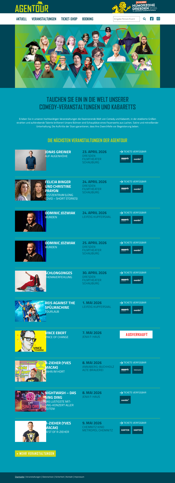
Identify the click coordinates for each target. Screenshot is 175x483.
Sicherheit (59, 476)
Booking (87, 19)
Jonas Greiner (58, 152)
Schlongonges (58, 273)
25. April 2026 (94, 242)
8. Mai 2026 (92, 362)
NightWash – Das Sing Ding (60, 395)
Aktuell (21, 19)
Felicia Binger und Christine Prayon (58, 186)
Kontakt (69, 476)
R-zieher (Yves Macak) (58, 365)
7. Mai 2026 (92, 332)
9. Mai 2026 (92, 423)
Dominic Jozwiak (60, 213)
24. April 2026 (94, 181)
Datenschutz (47, 476)
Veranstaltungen (44, 19)
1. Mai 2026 (92, 302)
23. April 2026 (94, 151)
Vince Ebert (55, 333)
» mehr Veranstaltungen (35, 454)
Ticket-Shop (69, 19)
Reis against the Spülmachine (60, 305)
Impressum (79, 476)
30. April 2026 (94, 272)
